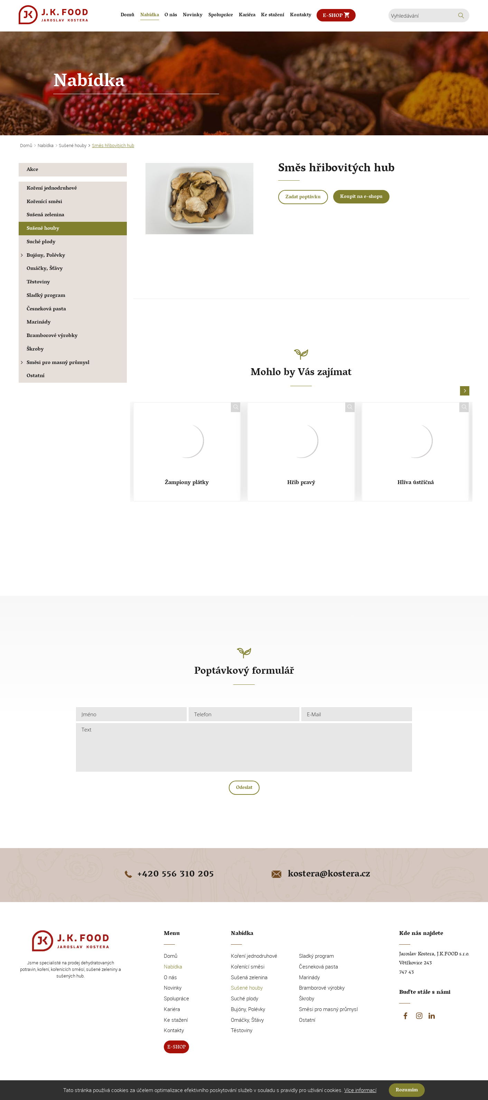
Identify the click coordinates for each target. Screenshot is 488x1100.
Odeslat (244, 788)
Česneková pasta (46, 309)
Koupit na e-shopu (361, 197)
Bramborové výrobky (52, 336)
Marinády (38, 322)
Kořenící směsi (44, 202)
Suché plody (41, 242)
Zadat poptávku (303, 197)
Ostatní (36, 376)
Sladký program (46, 296)
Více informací (360, 1090)
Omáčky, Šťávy (45, 269)
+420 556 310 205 (168, 874)
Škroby (35, 349)
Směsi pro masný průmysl (54, 363)
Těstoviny (38, 282)
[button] (464, 391)
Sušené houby (43, 229)
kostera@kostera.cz (320, 874)
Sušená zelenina (45, 215)
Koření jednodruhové (52, 188)
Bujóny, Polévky (42, 256)
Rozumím (407, 1090)
